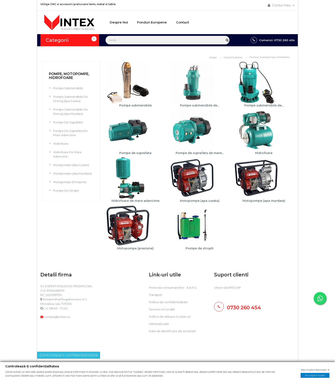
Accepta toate (315, 375)
